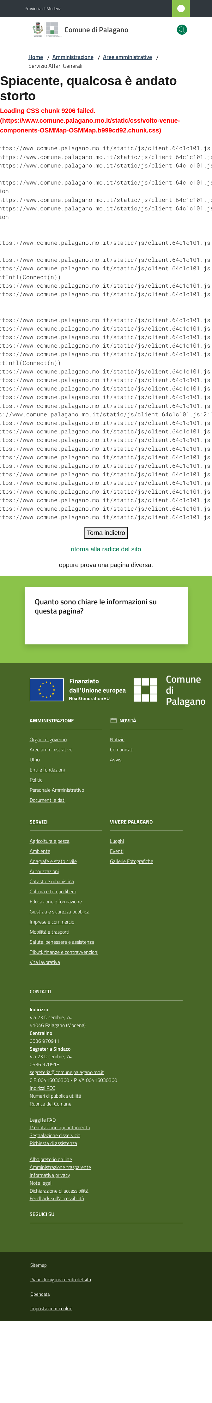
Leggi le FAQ (43, 1120)
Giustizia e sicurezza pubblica (59, 911)
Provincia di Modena (43, 8)
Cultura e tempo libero (53, 891)
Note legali (41, 1183)
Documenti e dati (47, 800)
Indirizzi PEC (42, 1088)
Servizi (39, 821)
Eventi (117, 851)
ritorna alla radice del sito (106, 549)
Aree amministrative (127, 57)
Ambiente (40, 851)
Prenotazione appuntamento (60, 1127)
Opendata (40, 1294)
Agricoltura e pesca (50, 841)
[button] (182, 29)
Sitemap (38, 1265)
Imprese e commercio (52, 921)
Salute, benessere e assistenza (62, 942)
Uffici (35, 759)
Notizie (117, 739)
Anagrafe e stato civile (53, 861)
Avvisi (116, 759)
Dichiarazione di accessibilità (59, 1191)
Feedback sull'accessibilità (57, 1198)
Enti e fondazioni (47, 769)
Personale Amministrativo (57, 790)
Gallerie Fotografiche (131, 861)
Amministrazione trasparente (60, 1167)
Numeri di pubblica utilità (55, 1096)
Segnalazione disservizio (55, 1135)
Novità (127, 720)
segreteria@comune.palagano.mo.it (67, 1072)
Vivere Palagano (131, 821)
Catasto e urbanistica (52, 881)
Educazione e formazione (56, 901)
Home (35, 57)
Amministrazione (73, 57)
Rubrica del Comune (50, 1103)
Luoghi (117, 841)
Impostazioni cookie (51, 1308)
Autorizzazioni (44, 871)
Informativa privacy (50, 1175)
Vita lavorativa (45, 962)
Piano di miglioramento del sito (60, 1279)
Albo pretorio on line (51, 1159)
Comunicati (121, 749)
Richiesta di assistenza (53, 1143)
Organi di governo (48, 739)
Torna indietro (106, 532)
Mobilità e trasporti (49, 932)
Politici (36, 780)
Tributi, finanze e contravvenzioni (64, 952)
